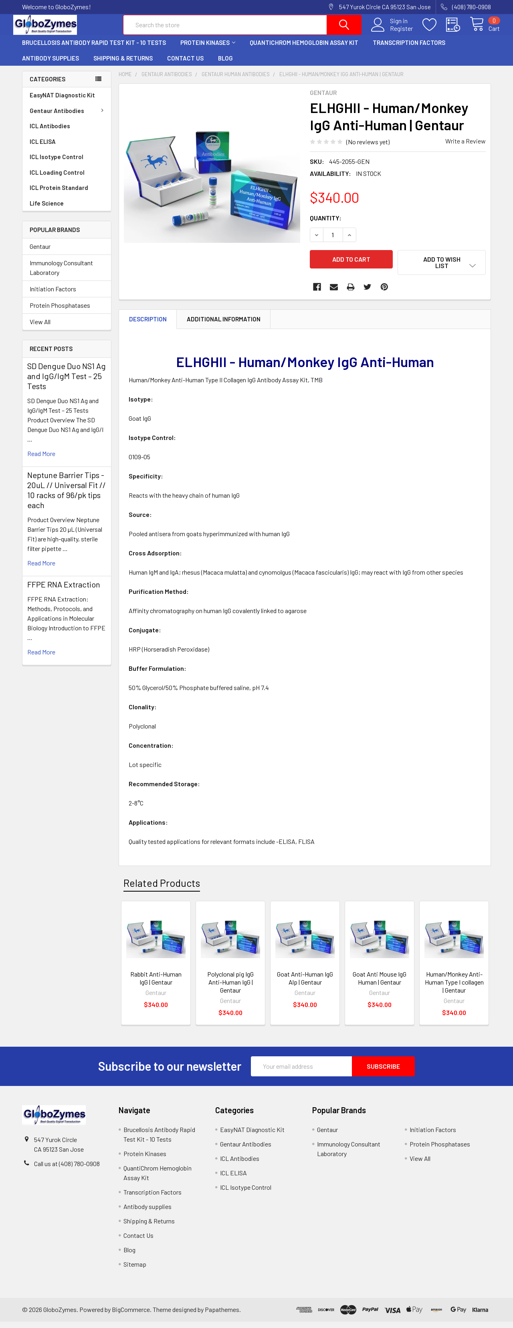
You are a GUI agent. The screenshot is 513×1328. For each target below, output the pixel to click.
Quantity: (325, 224)
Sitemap (134, 1270)
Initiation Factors (53, 295)
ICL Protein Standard (59, 194)
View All (40, 328)
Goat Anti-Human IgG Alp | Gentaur (305, 984)
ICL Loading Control (57, 178)
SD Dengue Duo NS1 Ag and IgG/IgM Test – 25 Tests (66, 383)
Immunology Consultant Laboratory (61, 274)
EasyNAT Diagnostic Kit (62, 101)
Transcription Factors (409, 49)
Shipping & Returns (123, 64)
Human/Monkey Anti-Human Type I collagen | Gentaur (454, 988)
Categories (47, 85)
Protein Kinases (207, 49)
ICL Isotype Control (56, 163)
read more (41, 460)
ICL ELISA (43, 147)
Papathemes (222, 1316)
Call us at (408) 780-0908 (67, 1170)
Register (392, 32)
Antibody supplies (50, 64)
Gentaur (40, 253)
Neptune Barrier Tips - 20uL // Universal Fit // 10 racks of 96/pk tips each (66, 497)
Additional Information (224, 325)
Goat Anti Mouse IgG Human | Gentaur (379, 984)
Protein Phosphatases (60, 312)
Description (148, 325)
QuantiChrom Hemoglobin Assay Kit (304, 49)
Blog (225, 64)
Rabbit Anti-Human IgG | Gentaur (156, 984)
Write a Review (465, 147)
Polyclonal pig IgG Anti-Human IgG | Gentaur (230, 988)
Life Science (47, 209)
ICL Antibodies (50, 132)
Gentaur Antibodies (68, 117)
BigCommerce (131, 1316)
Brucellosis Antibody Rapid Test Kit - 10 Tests (94, 49)
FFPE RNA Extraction (63, 591)
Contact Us (185, 64)
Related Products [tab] (161, 890)
